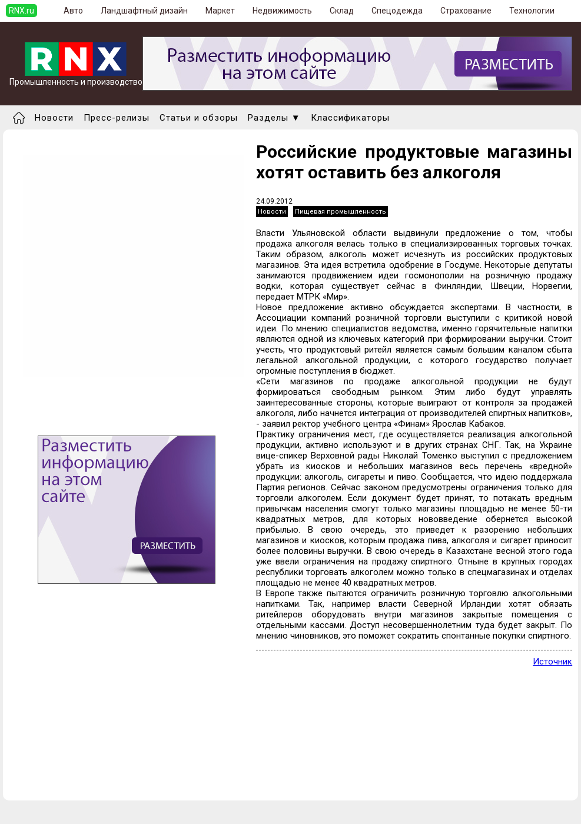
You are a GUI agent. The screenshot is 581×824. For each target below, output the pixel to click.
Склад (342, 10)
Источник (552, 661)
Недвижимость (282, 10)
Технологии (532, 10)
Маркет (220, 10)
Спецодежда (397, 10)
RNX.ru (21, 10)
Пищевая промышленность (340, 211)
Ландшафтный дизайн (144, 10)
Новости (54, 117)
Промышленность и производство (75, 78)
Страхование (466, 10)
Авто (73, 10)
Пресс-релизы (117, 117)
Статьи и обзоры (199, 117)
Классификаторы (350, 117)
